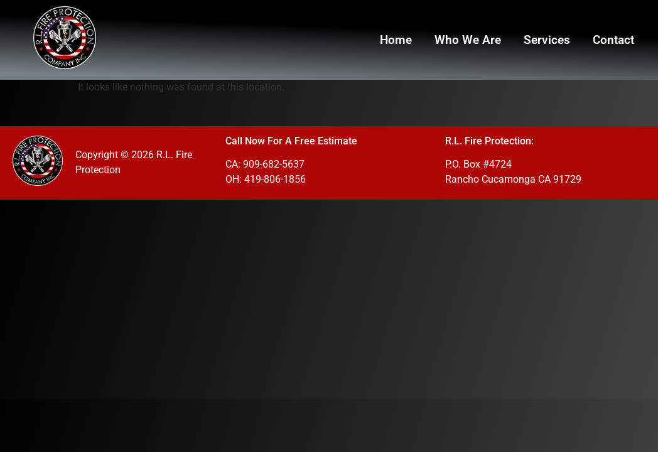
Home (396, 40)
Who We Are (467, 40)
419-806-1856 (275, 179)
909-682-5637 (274, 164)
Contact (613, 40)
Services (547, 40)
